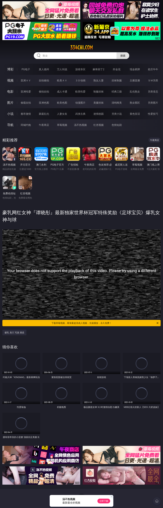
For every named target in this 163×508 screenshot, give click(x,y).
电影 (10, 91)
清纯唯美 (117, 102)
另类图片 (153, 102)
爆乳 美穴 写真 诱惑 (14, 332)
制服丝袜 (98, 91)
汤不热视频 (80, 125)
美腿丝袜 (98, 102)
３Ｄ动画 (80, 80)
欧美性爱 (80, 91)
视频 (10, 80)
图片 (10, 102)
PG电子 (25, 69)
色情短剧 (117, 125)
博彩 (10, 69)
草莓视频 (62, 125)
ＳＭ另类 (153, 80)
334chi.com (81, 47)
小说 (10, 114)
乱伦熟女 (135, 91)
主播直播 (135, 80)
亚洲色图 (44, 102)
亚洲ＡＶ (26, 80)
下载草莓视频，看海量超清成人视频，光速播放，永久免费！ (105, 323)
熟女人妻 (98, 80)
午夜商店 (44, 125)
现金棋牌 (135, 69)
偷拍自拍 (44, 91)
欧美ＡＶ (62, 80)
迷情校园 (98, 114)
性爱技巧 (153, 114)
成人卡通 (62, 91)
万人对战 (62, 69)
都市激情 (26, 114)
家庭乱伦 (44, 114)
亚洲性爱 (26, 91)
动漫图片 (80, 102)
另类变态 (153, 91)
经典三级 (117, 91)
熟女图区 (135, 102)
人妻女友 (62, 114)
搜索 (122, 55)
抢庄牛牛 (153, 69)
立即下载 (103, 500)
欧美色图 (62, 102)
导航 (10, 125)
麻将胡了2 (98, 69)
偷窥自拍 (26, 102)
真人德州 (44, 69)
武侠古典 (80, 114)
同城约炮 (26, 125)
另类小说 (117, 114)
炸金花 (116, 69)
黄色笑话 (135, 114)
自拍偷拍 (44, 80)
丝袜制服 (117, 80)
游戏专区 (80, 69)
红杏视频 (98, 125)
